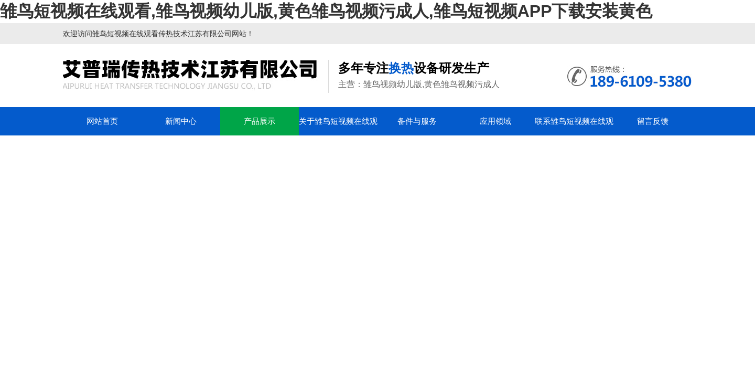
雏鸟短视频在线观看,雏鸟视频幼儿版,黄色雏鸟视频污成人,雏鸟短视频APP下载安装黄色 (326, 11)
